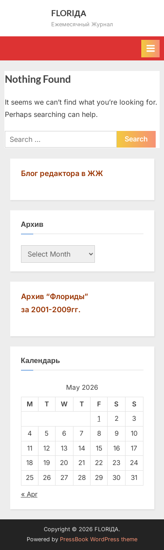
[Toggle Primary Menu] (150, 48)
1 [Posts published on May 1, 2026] (99, 418)
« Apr (29, 494)
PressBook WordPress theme (98, 539)
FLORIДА (69, 13)
